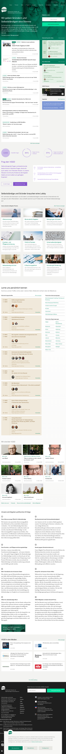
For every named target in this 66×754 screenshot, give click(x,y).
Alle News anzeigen (35, 143)
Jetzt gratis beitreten (57, 691)
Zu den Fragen (6, 184)
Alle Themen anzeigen (59, 206)
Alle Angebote (61, 100)
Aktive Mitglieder (37, 503)
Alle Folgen (62, 86)
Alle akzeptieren (15, 748)
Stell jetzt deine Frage (20, 184)
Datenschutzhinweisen (37, 741)
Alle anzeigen (61, 38)
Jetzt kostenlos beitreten (53, 24)
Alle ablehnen (30, 748)
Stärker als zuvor (5, 503)
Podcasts (13, 503)
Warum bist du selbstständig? (24, 503)
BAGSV (12, 716)
